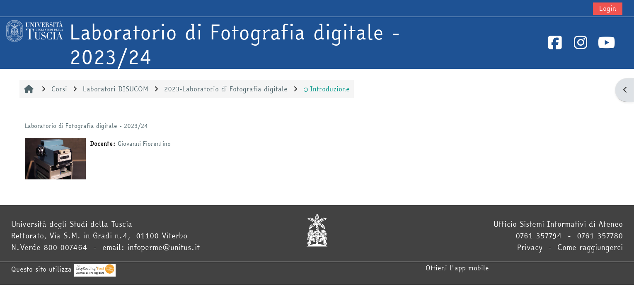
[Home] (34, 30)
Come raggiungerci (590, 247)
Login (607, 8)
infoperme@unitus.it (164, 247)
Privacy (529, 247)
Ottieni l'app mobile (457, 268)
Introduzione (326, 89)
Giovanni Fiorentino (144, 143)
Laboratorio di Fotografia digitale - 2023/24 (86, 125)
